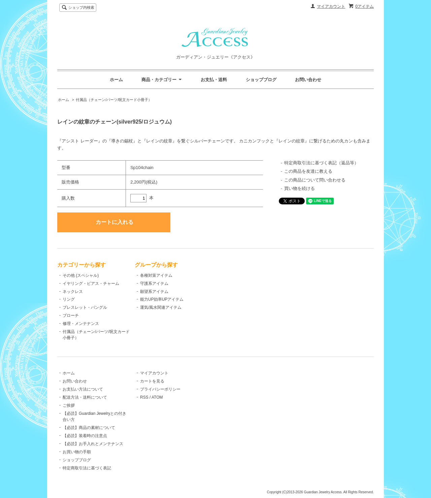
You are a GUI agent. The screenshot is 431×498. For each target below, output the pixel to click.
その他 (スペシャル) (81, 275)
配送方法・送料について (85, 397)
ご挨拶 (69, 405)
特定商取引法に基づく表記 (87, 468)
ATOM (157, 397)
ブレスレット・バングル (85, 307)
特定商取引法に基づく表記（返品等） (321, 162)
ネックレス (73, 291)
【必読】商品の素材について (89, 427)
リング (69, 299)
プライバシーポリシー (160, 389)
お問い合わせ (308, 79)
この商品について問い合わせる (314, 179)
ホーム (116, 79)
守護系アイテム (154, 283)
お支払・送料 (214, 79)
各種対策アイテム (156, 275)
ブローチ (71, 315)
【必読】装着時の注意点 (85, 435)
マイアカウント (331, 6)
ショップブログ (261, 79)
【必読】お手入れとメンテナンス (93, 443)
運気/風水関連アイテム (160, 307)
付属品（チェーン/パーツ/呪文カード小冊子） (114, 100)
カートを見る (152, 381)
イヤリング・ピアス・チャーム (91, 283)
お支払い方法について (83, 389)
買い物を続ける (299, 188)
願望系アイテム (154, 291)
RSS (144, 397)
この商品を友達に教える (308, 171)
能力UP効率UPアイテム (162, 299)
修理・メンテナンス (81, 323)
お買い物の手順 (77, 452)
